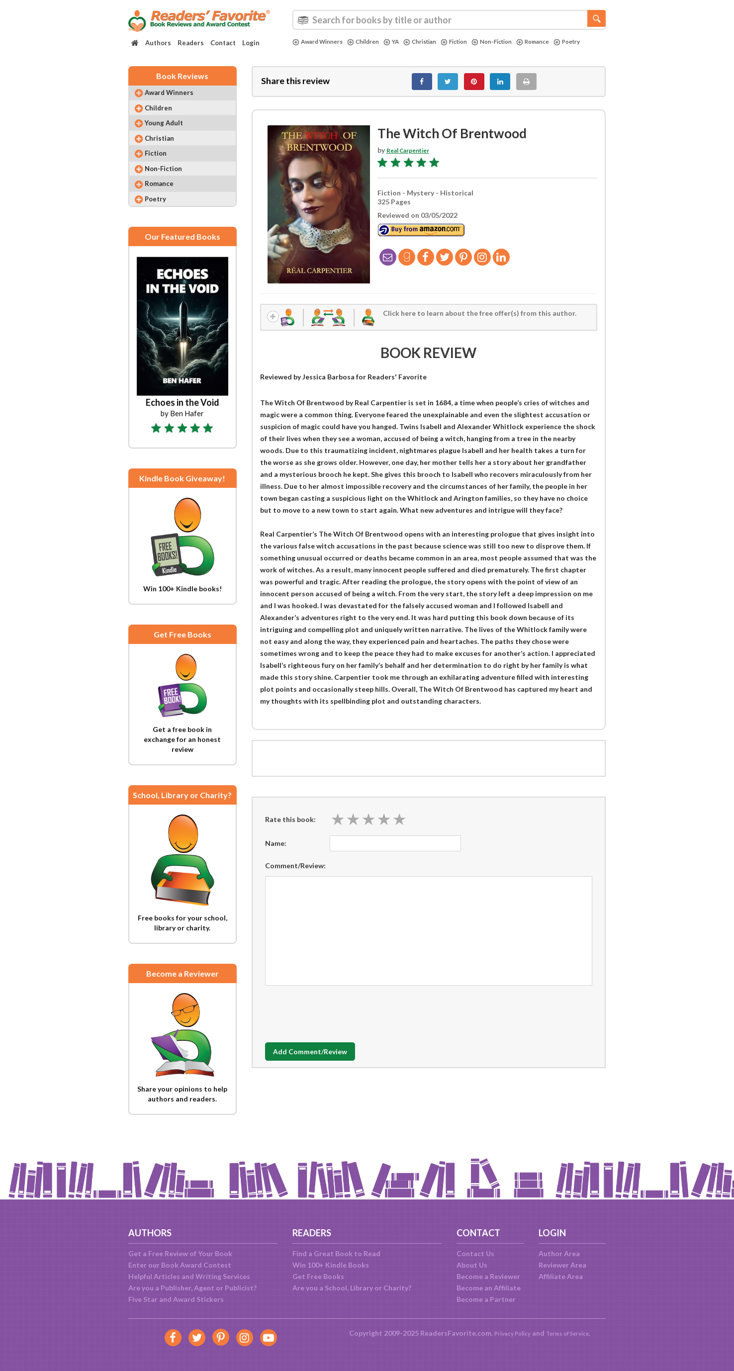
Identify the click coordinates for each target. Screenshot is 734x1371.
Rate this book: (290, 827)
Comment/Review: (295, 874)
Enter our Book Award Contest (179, 1265)
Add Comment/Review (323, 1060)
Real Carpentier (412, 155)
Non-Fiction (515, 42)
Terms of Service (572, 1333)
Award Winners (321, 42)
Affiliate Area (561, 1276)
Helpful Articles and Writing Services (189, 1276)
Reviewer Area (562, 1265)
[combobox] (449, 20)
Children (372, 42)
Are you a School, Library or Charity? (351, 1287)
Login (251, 43)
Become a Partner (486, 1299)
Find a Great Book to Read (336, 1253)
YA (402, 42)
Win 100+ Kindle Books (330, 1265)
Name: (275, 851)
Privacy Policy (506, 1333)
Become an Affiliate (489, 1287)
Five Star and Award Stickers (176, 1299)
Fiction (473, 42)
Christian (434, 42)
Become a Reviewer (488, 1276)
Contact (223, 43)
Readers (191, 43)
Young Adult (170, 134)
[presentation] (340, 1020)
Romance (561, 42)
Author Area (559, 1253)
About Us (472, 1265)
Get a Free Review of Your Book (180, 1253)
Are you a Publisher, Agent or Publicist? (192, 1287)
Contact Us (475, 1253)
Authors (158, 43)
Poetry (307, 50)
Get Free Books (318, 1276)
